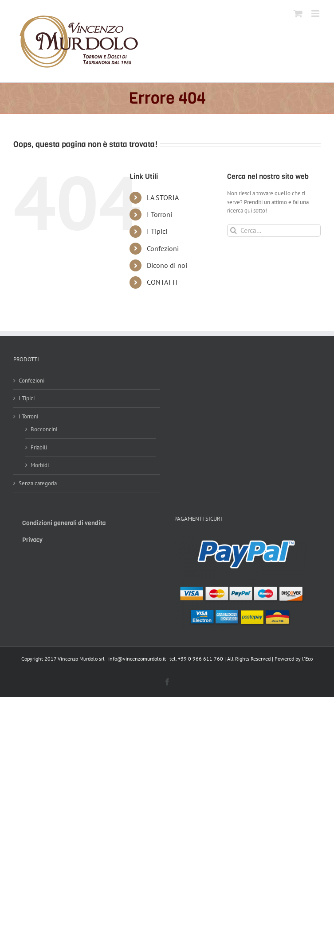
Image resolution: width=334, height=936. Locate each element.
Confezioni (163, 248)
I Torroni (159, 214)
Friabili (39, 447)
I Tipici (157, 231)
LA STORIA (163, 197)
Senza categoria (38, 483)
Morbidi (40, 465)
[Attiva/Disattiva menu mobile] (316, 13)
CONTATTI (162, 282)
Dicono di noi (167, 265)
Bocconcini (44, 429)
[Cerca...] (274, 230)
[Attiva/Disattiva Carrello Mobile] (298, 13)
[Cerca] (233, 230)
